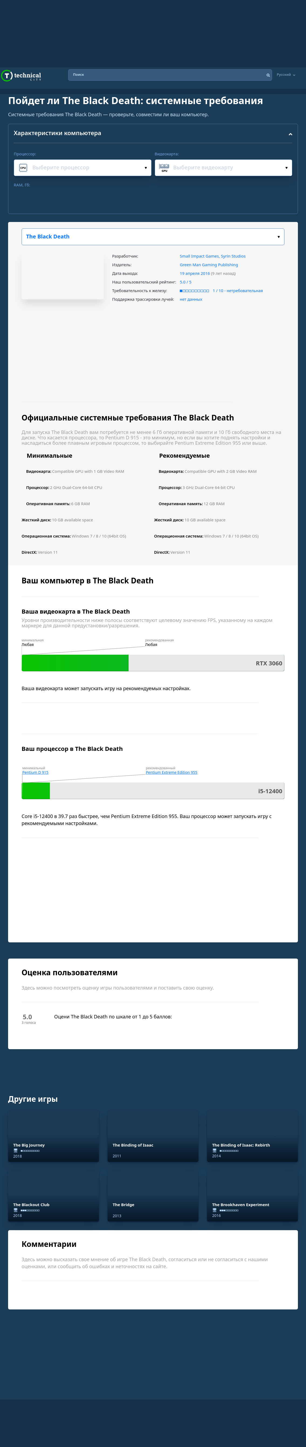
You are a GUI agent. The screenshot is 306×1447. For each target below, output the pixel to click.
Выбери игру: (278, 237)
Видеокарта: (167, 153)
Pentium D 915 (35, 772)
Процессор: (25, 153)
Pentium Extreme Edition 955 (171, 772)
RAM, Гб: (22, 184)
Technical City (21, 75)
